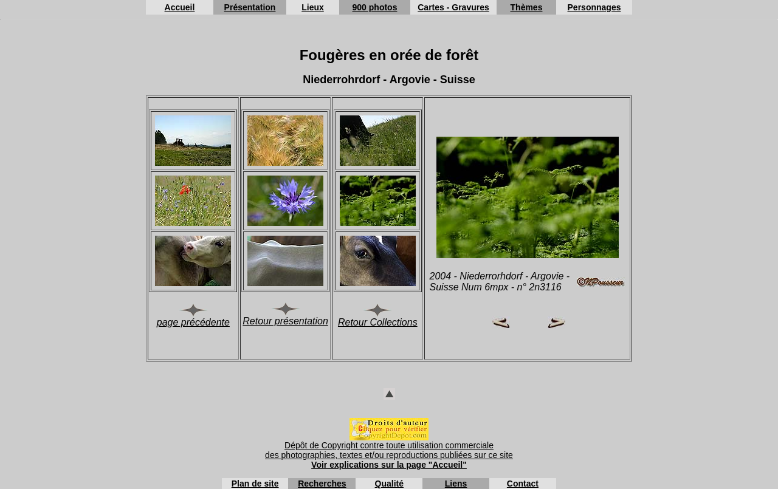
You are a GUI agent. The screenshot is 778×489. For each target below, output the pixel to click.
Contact (523, 483)
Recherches (322, 483)
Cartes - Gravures (453, 7)
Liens (456, 483)
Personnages (594, 7)
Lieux (312, 7)
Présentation (250, 7)
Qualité (389, 483)
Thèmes (527, 7)
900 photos (375, 7)
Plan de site (255, 483)
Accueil (180, 7)
